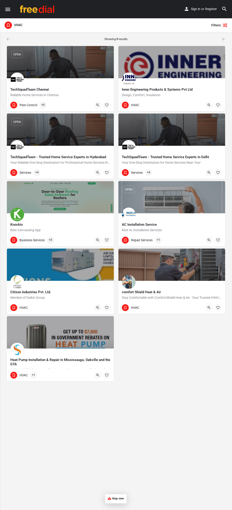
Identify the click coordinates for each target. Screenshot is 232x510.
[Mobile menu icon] (8, 9)
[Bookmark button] (106, 105)
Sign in (195, 9)
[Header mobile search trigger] (224, 9)
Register (211, 9)
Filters (219, 25)
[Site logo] (37, 9)
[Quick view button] (97, 105)
